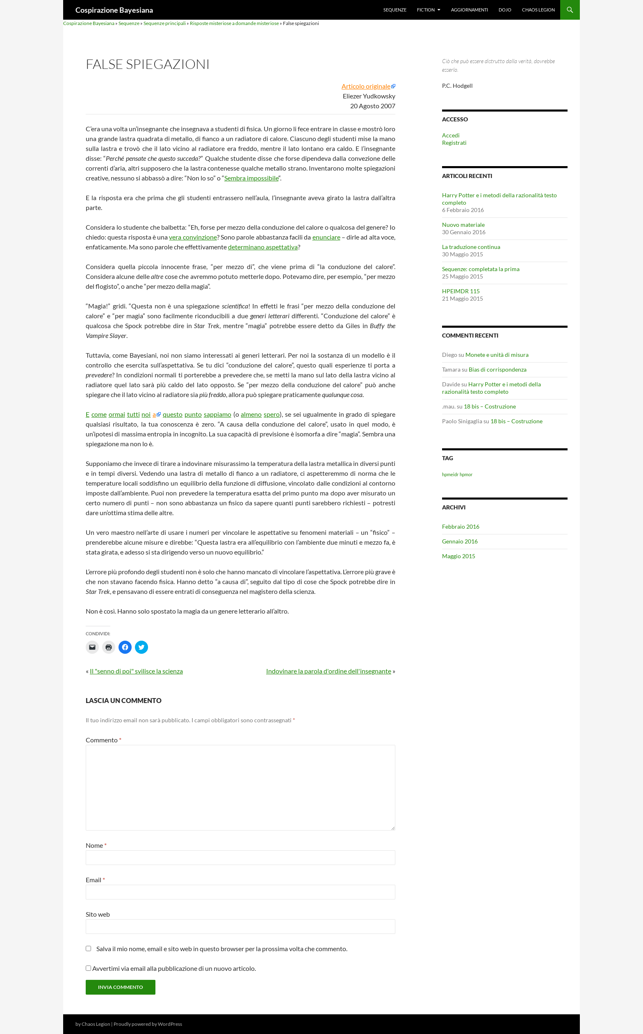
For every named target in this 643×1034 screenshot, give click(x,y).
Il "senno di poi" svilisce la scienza (136, 671)
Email (95, 879)
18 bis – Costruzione (490, 406)
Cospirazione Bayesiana (114, 9)
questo (172, 414)
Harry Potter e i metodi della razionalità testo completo (491, 388)
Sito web (98, 914)
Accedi (451, 135)
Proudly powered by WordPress (148, 1024)
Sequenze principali (165, 23)
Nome (96, 845)
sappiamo (217, 414)
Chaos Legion (538, 9)
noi (145, 414)
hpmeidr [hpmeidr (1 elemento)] (450, 474)
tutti (133, 414)
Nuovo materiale (463, 224)
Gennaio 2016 (460, 541)
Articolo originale (366, 86)
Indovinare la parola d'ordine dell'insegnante (328, 671)
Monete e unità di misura (497, 354)
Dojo (505, 9)
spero (272, 414)
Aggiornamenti (469, 9)
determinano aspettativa (263, 247)
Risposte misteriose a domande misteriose (234, 23)
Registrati (454, 142)
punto (193, 414)
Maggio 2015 (458, 555)
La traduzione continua (471, 246)
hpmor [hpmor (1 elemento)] (466, 474)
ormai (117, 414)
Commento (103, 740)
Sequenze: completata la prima (481, 268)
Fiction (426, 9)
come (99, 414)
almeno (251, 414)
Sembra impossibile (251, 178)
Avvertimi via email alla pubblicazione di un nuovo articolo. (174, 968)
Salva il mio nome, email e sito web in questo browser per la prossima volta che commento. (221, 948)
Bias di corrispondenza (498, 369)
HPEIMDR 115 (461, 291)
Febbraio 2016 (460, 526)
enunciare (326, 237)
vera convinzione (193, 237)
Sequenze (394, 9)
